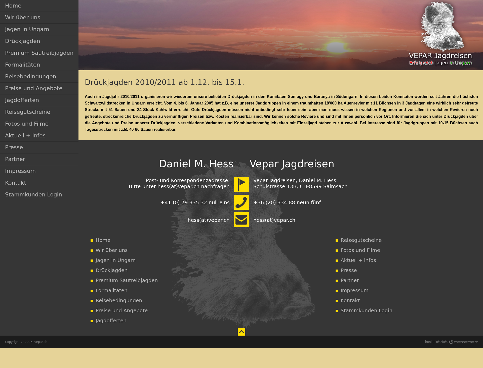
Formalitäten (22, 65)
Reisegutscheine (27, 112)
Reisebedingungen (30, 76)
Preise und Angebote (33, 88)
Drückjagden (22, 41)
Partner (15, 159)
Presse (14, 147)
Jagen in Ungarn (27, 29)
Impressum (20, 171)
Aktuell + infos (25, 135)
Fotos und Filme (27, 124)
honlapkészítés (436, 342)
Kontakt (15, 183)
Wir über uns (22, 17)
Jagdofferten (22, 100)
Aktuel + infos (358, 260)
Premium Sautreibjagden (39, 53)
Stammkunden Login (33, 194)
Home (13, 6)
